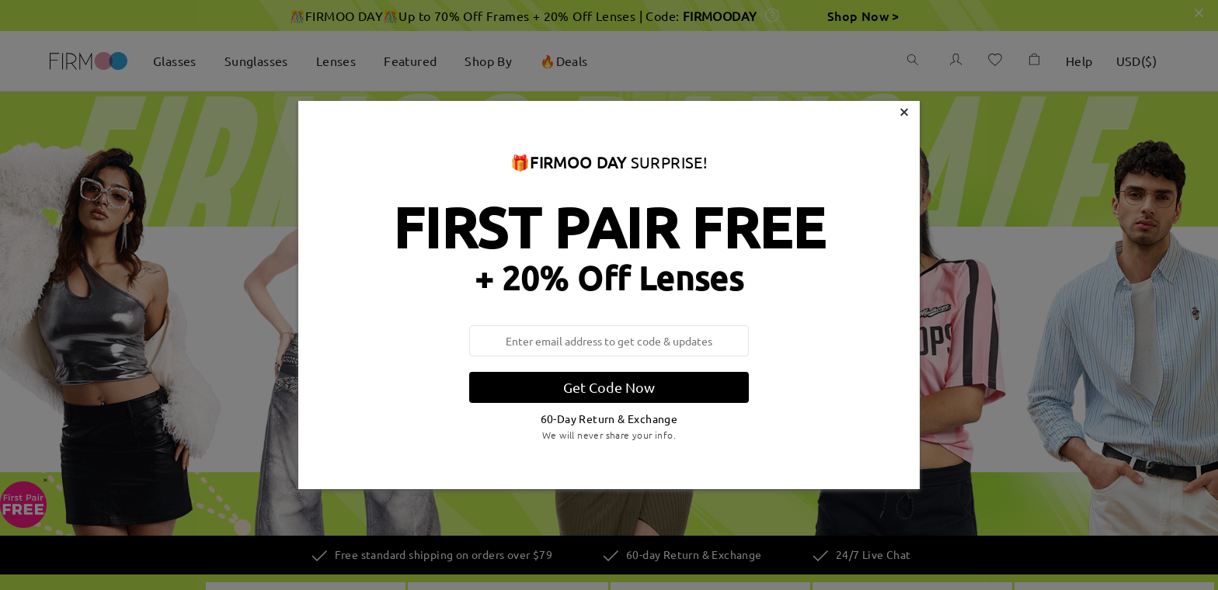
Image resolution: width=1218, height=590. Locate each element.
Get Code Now (609, 387)
